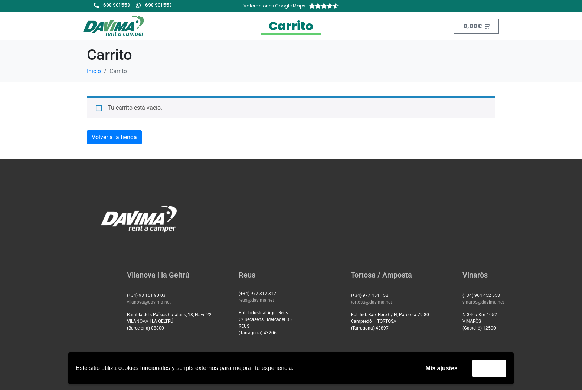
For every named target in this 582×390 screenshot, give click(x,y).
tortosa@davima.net (371, 302)
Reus (247, 275)
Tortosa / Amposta (381, 275)
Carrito (291, 25)
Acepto (489, 368)
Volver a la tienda (114, 137)
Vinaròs (475, 275)
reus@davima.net (256, 300)
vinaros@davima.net (483, 302)
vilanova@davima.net (149, 302)
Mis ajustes (442, 368)
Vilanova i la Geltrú (158, 275)
